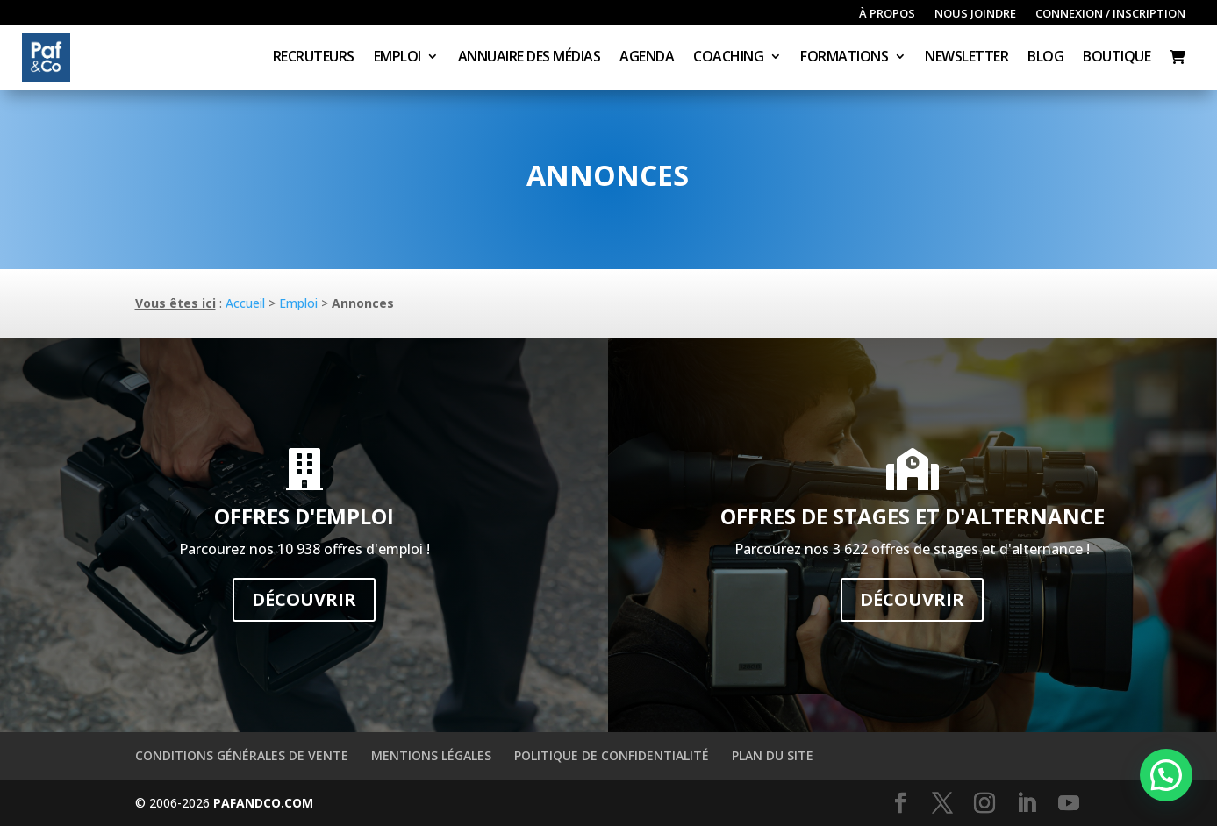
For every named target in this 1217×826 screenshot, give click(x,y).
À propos (887, 14)
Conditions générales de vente (241, 755)
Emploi (397, 58)
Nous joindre (975, 14)
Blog (1045, 58)
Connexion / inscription (1110, 14)
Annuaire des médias (529, 58)
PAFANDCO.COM (263, 802)
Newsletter (966, 58)
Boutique (1116, 58)
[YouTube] (1068, 804)
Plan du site (772, 755)
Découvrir (304, 599)
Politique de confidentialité (611, 755)
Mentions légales (431, 755)
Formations (844, 58)
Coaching (728, 58)
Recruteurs (313, 58)
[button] (1166, 775)
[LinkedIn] (1026, 804)
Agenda (646, 58)
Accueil (245, 303)
